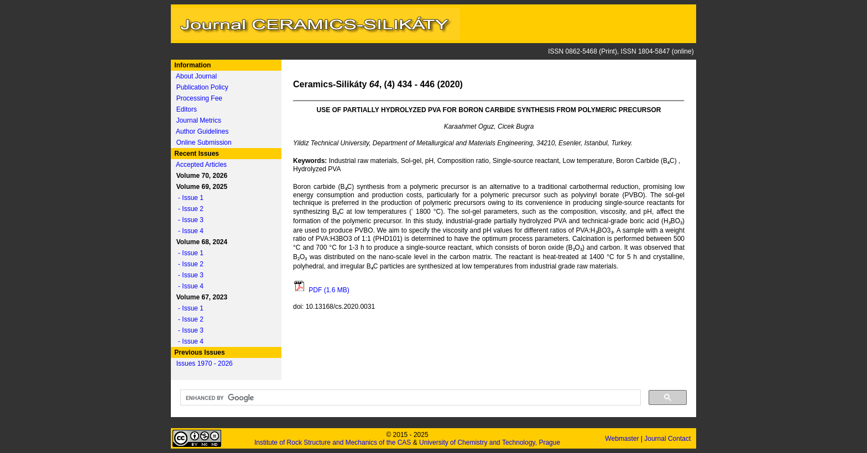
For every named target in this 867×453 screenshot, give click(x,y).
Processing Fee (199, 98)
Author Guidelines (202, 131)
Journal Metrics (198, 120)
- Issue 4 (188, 231)
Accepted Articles (201, 164)
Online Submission (204, 142)
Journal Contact (668, 439)
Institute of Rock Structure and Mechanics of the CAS (332, 442)
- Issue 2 (188, 209)
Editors (186, 109)
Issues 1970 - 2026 (204, 363)
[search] (409, 398)
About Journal (196, 76)
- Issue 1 (188, 198)
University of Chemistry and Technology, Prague (489, 442)
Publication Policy (202, 87)
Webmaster (622, 439)
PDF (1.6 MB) (321, 290)
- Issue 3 (188, 220)
